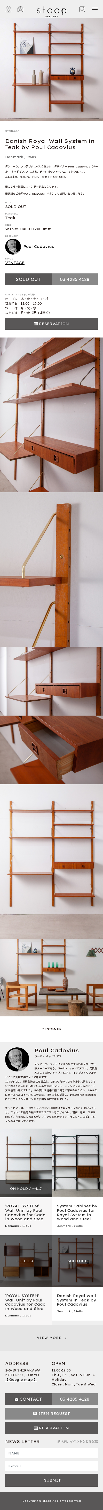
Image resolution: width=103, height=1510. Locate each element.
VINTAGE (15, 262)
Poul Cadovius (29, 247)
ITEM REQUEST (54, 1413)
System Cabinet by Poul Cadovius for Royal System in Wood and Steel (77, 1212)
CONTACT (31, 1399)
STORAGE (12, 131)
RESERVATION (54, 323)
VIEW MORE (49, 1338)
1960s (31, 157)
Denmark (14, 157)
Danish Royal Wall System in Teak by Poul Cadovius (76, 1300)
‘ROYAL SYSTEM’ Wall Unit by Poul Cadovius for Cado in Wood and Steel (25, 1212)
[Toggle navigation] (94, 9)
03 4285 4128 (74, 279)
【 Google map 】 (21, 1380)
